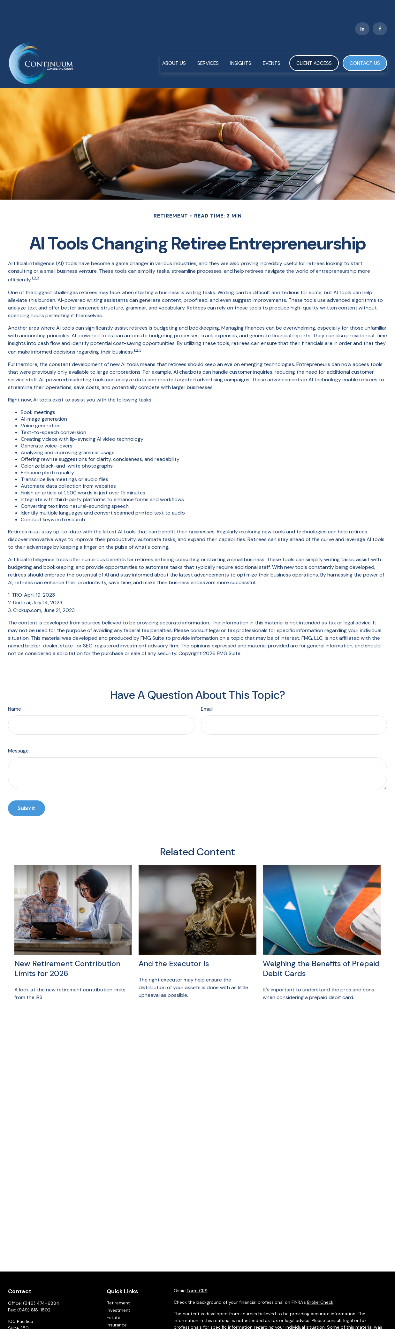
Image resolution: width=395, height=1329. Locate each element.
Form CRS (197, 1272)
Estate (113, 1299)
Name (14, 690)
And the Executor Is (174, 945)
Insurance (117, 1306)
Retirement (118, 1284)
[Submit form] (26, 789)
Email (207, 690)
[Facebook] (380, 9)
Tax (110, 1313)
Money (114, 1321)
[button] (174, 44)
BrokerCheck (320, 1283)
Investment (118, 1291)
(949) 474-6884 (41, 1284)
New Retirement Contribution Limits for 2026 (67, 949)
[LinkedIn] (362, 9)
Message (18, 732)
